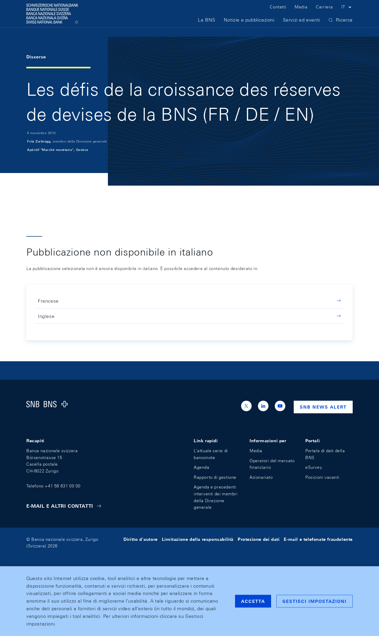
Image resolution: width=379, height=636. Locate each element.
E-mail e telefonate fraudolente (318, 539)
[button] (347, 12)
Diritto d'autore (140, 539)
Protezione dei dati (259, 539)
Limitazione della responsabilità (197, 539)
